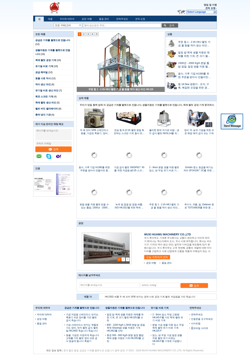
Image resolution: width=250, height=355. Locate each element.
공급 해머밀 (41, 72)
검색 (171, 25)
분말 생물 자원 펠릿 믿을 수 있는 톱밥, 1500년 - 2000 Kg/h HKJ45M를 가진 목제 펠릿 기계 (94, 206)
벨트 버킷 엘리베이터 (46, 108)
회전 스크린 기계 (44, 96)
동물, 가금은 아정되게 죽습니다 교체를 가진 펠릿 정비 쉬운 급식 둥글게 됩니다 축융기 (82, 338)
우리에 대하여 (67, 19)
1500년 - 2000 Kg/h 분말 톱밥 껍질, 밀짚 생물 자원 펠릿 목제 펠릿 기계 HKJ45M (194, 65)
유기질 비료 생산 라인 (46, 90)
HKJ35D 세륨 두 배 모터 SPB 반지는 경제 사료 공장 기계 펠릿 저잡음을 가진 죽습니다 (150, 296)
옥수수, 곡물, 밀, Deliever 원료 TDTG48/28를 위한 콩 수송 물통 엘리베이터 (199, 206)
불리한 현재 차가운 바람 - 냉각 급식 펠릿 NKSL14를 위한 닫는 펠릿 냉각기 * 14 (164, 132)
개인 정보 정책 (54, 350)
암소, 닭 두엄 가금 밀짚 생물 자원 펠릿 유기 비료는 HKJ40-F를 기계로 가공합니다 (167, 339)
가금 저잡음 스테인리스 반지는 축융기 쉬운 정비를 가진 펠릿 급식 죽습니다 (82, 317)
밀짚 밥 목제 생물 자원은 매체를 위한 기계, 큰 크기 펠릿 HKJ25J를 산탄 (194, 54)
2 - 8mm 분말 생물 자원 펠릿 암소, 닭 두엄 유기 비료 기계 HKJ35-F (164, 169)
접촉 (53, 149)
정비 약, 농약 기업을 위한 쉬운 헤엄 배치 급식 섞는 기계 (199, 132)
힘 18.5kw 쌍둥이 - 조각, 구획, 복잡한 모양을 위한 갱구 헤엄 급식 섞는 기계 (194, 86)
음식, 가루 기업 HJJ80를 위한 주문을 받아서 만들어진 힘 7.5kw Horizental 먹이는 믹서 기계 (193, 75)
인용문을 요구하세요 (202, 319)
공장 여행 (87, 19)
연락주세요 (122, 19)
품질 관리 (104, 19)
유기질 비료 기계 (44, 66)
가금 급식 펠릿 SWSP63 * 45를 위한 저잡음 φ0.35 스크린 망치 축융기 (129, 169)
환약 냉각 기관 (43, 114)
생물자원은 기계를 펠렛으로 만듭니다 (125, 308)
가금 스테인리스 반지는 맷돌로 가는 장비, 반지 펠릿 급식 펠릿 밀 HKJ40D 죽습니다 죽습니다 (82, 328)
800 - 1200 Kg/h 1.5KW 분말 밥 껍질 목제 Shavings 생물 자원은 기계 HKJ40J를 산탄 (126, 328)
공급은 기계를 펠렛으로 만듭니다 (52, 40)
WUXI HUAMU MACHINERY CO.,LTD (167, 234)
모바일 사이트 (199, 328)
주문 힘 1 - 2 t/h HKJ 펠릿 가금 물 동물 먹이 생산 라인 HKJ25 (120, 89)
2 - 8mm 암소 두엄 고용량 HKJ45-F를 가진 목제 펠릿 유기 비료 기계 (167, 317)
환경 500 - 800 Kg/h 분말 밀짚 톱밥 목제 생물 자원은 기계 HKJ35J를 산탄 (125, 338)
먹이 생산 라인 (43, 84)
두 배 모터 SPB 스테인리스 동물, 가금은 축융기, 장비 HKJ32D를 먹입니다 (94, 132)
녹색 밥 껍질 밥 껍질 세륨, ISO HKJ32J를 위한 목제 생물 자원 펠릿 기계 (129, 206)
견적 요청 (210, 8)
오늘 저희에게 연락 (157, 257)
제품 (50, 19)
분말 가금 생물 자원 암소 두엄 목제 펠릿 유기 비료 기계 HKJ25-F (168, 328)
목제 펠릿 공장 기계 (45, 60)
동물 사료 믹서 (43, 78)
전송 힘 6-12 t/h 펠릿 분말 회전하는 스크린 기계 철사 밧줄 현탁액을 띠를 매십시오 (129, 132)
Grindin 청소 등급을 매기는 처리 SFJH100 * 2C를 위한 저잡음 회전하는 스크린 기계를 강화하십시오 (199, 169)
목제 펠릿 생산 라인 (45, 102)
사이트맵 (195, 323)
